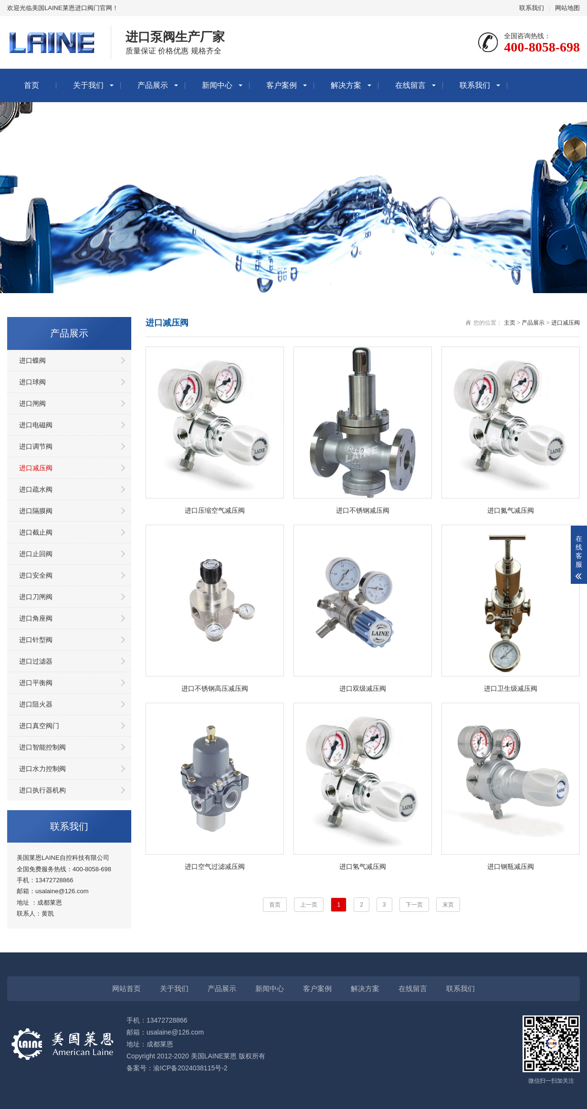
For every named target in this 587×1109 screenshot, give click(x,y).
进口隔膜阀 (35, 511)
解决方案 (346, 85)
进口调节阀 (35, 446)
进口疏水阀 (35, 489)
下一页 (414, 904)
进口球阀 (32, 382)
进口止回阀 (35, 554)
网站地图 (567, 7)
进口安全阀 (35, 575)
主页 (509, 322)
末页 (448, 904)
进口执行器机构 (42, 790)
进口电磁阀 (35, 425)
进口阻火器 (35, 704)
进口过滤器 (35, 661)
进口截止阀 (35, 532)
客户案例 (281, 85)
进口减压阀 (35, 468)
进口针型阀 (35, 640)
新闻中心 (217, 85)
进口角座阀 (35, 618)
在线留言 (410, 85)
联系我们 (531, 7)
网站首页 (126, 988)
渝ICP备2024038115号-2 (190, 1068)
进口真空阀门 (39, 725)
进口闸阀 (32, 403)
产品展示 (152, 85)
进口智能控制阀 (42, 747)
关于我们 (88, 85)
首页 (31, 85)
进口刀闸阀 (35, 597)
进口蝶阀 (32, 360)
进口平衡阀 (35, 683)
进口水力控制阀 (42, 768)
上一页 (308, 904)
